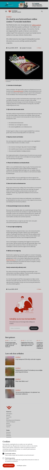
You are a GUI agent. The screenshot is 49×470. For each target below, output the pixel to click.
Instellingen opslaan (21, 465)
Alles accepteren (8, 465)
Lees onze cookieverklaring (9, 451)
